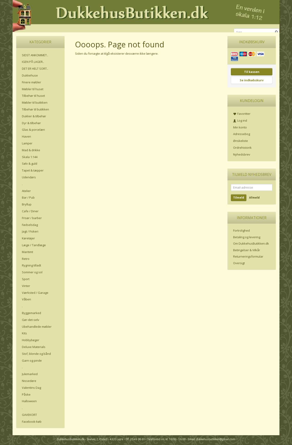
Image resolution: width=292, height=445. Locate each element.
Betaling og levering (246, 237)
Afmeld (254, 197)
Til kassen (251, 72)
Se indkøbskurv (251, 80)
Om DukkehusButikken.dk (251, 243)
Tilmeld (238, 197)
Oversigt (239, 263)
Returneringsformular (248, 256)
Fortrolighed (241, 230)
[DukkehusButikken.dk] (146, 15)
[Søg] (276, 32)
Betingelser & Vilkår (246, 250)
